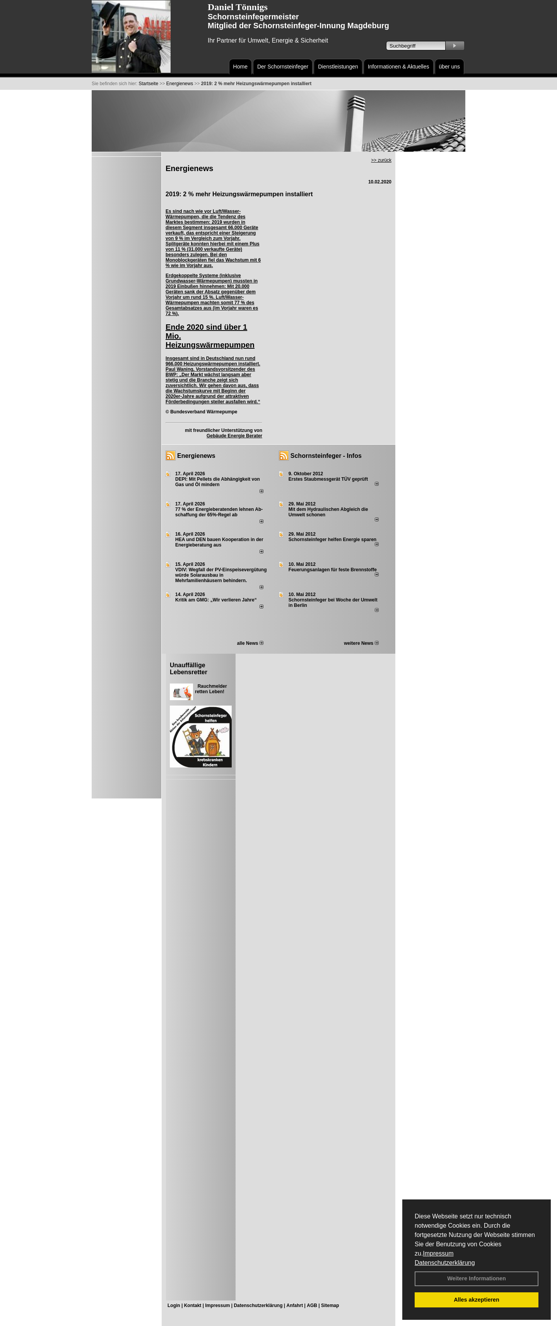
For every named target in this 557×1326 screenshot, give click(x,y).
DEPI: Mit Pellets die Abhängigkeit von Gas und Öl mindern (217, 481)
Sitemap (330, 1305)
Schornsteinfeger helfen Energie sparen (332, 539)
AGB (312, 1305)
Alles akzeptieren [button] (476, 1300)
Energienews (196, 455)
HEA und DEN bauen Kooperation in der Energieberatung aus (219, 542)
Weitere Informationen (476, 1278)
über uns (449, 66)
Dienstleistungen (338, 66)
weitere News (361, 643)
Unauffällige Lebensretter (188, 668)
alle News (250, 643)
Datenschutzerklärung (445, 1262)
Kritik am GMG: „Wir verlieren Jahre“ (216, 600)
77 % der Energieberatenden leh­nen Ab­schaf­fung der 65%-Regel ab (219, 512)
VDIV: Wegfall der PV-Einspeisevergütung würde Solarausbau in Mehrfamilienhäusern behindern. (221, 575)
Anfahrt (295, 1305)
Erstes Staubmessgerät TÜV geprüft (328, 479)
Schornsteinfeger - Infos (326, 455)
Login (173, 1305)
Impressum (438, 1253)
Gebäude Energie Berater (234, 436)
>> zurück (381, 160)
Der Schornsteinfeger (282, 66)
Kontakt (193, 1305)
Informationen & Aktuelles (398, 66)
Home (240, 66)
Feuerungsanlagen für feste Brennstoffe (333, 569)
